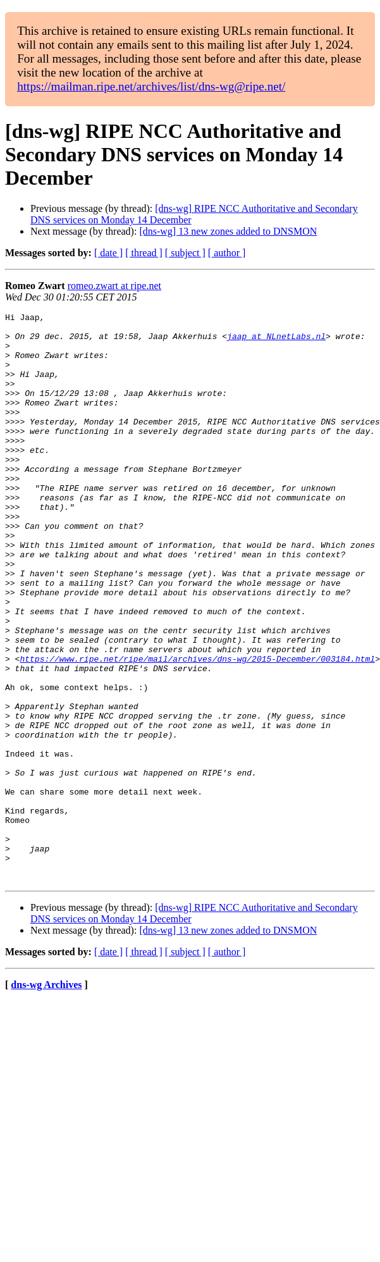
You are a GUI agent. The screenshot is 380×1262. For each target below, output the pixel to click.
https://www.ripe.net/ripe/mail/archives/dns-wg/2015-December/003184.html (197, 728)
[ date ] (108, 252)
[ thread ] (143, 252)
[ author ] (227, 252)
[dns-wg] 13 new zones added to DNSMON (228, 231)
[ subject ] (185, 252)
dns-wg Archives (46, 1098)
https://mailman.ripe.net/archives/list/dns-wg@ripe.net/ (151, 86)
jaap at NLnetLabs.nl (276, 341)
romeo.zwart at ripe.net (114, 285)
